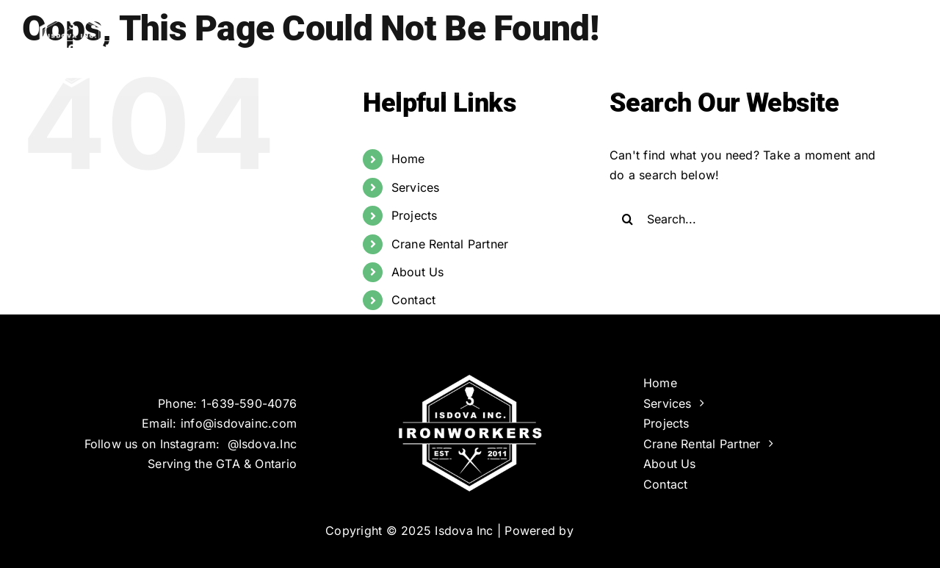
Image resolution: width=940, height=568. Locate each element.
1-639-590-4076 (249, 403)
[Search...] (752, 219)
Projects (414, 215)
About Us (417, 272)
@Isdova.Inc (262, 443)
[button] (894, 44)
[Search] (628, 219)
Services (415, 187)
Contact (413, 299)
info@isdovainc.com (239, 423)
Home (408, 158)
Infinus (596, 530)
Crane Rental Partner (450, 244)
